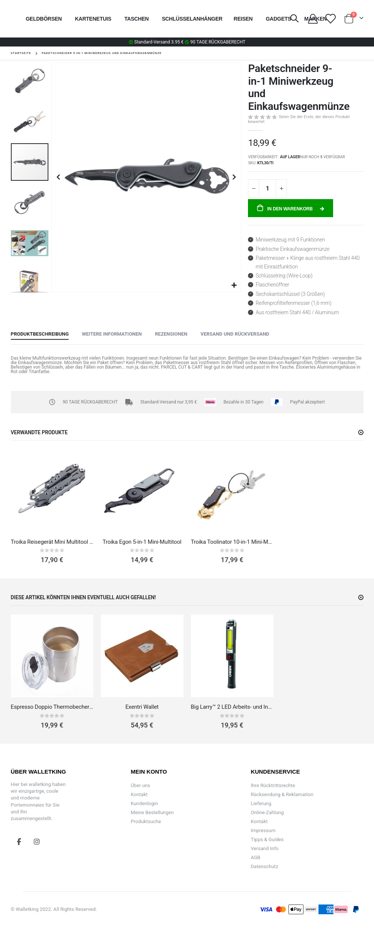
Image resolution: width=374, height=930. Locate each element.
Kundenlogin (144, 803)
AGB (255, 857)
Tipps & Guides (267, 839)
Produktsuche (146, 821)
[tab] (40, 334)
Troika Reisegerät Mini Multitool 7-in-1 (52, 541)
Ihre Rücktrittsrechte (273, 785)
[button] (234, 285)
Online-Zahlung (267, 812)
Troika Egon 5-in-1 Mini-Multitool (141, 541)
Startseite (21, 53)
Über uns (140, 785)
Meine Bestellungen (152, 812)
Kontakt (139, 794)
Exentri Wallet (142, 707)
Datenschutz (264, 866)
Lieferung (261, 803)
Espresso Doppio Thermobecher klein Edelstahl (52, 707)
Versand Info (264, 848)
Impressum (263, 830)
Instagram (36, 841)
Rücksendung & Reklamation (282, 794)
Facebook (19, 841)
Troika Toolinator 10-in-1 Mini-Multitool (232, 541)
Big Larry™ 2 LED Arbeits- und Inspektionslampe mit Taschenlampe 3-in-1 (232, 707)
